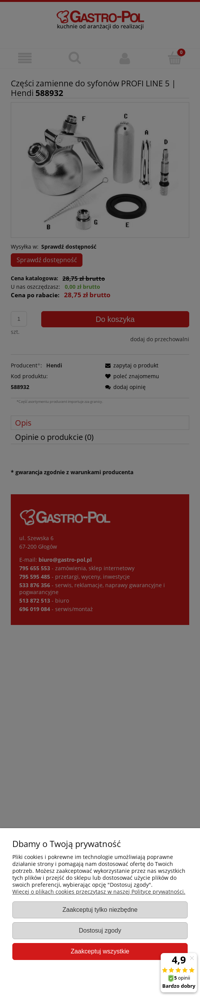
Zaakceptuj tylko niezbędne (100, 909)
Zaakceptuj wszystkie (100, 951)
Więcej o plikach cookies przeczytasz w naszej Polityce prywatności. (98, 891)
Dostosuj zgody (100, 930)
